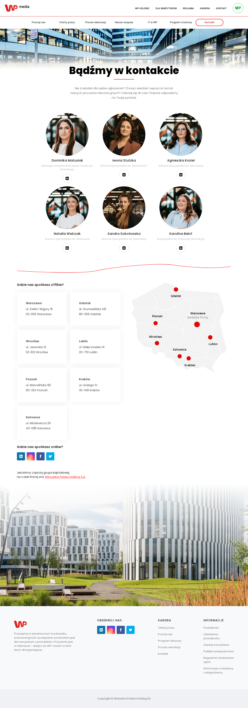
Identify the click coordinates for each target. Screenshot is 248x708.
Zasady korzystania (216, 645)
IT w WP (152, 22)
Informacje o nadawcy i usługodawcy (218, 670)
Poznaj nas (38, 22)
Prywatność (211, 628)
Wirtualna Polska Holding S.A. (65, 477)
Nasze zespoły (124, 22)
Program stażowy (181, 22)
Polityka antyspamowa (218, 651)
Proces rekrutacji (95, 22)
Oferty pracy (67, 22)
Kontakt (210, 22)
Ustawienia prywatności (211, 636)
